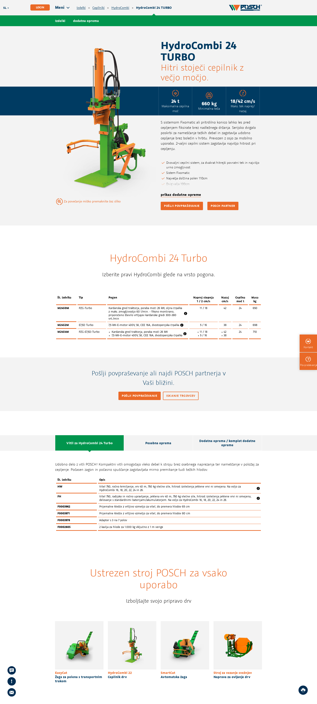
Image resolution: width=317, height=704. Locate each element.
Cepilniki (98, 7)
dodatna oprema (86, 21)
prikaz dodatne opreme (181, 194)
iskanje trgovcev (180, 396)
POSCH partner (223, 206)
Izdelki (81, 7)
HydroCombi (120, 7)
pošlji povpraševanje (182, 206)
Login (40, 7)
